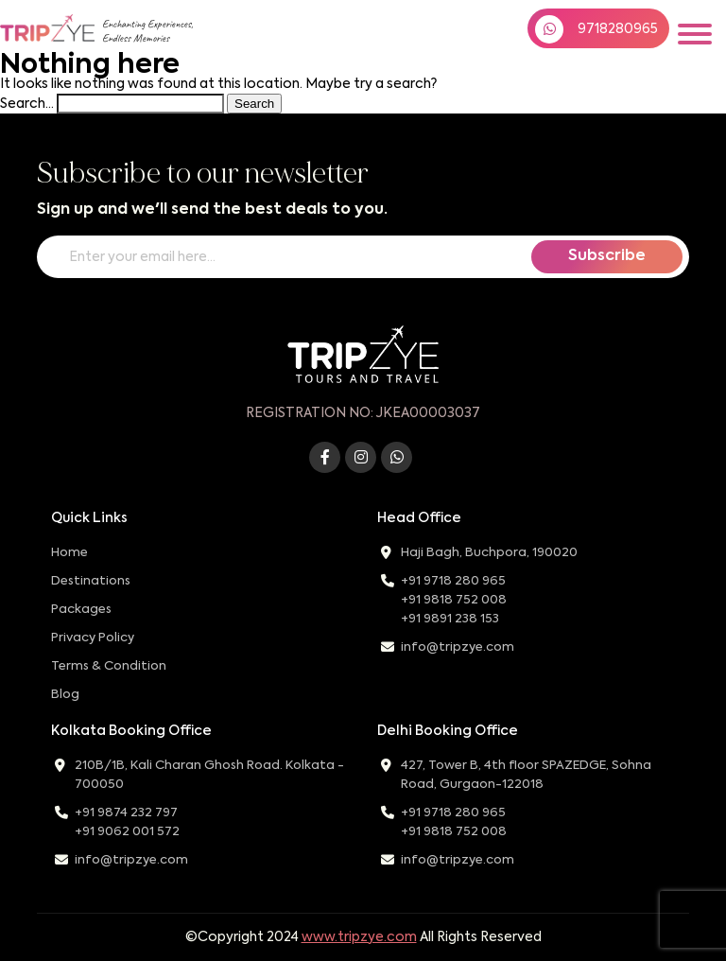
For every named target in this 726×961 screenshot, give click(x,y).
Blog (65, 695)
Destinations (90, 581)
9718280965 (596, 29)
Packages (81, 609)
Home (69, 553)
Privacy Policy (92, 638)
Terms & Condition (108, 666)
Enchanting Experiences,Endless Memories (147, 31)
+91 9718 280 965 (453, 581)
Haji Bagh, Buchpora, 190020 (489, 553)
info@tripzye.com (457, 647)
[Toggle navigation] (695, 34)
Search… (27, 104)
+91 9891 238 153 (450, 619)
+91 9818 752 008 (454, 600)
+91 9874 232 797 (126, 813)
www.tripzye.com (359, 937)
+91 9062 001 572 (127, 832)
